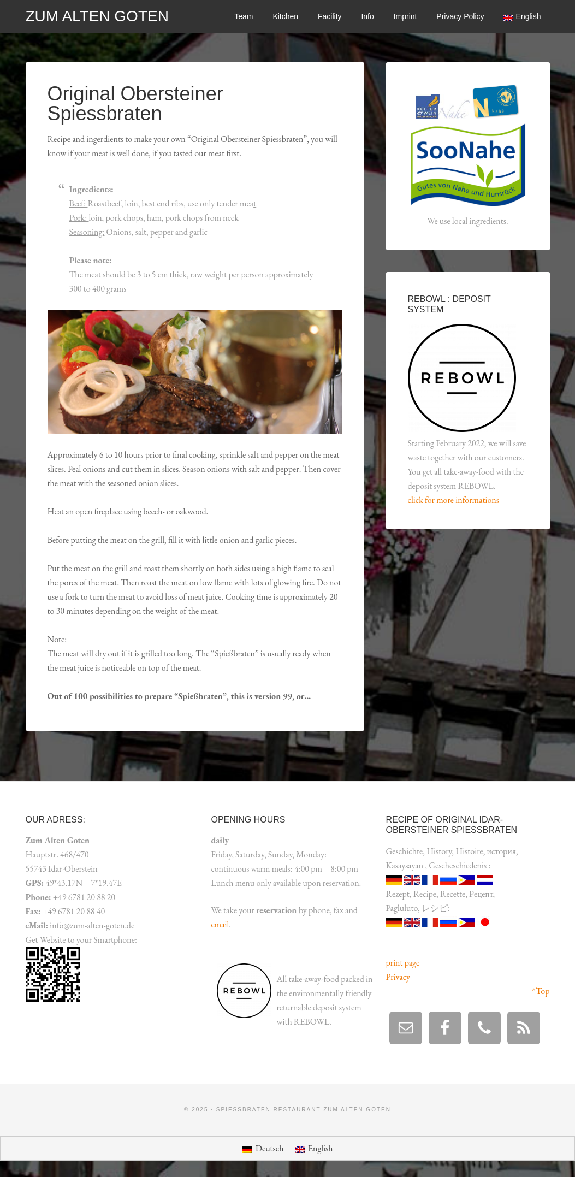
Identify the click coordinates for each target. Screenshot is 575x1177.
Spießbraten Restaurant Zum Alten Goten (303, 1110)
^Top (540, 991)
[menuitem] (522, 16)
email (220, 924)
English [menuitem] (320, 1148)
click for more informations (453, 500)
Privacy (398, 977)
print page (403, 962)
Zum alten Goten (97, 16)
